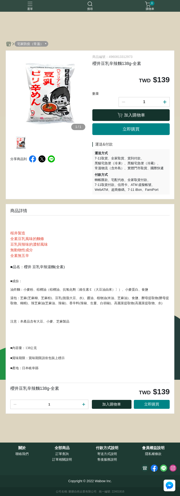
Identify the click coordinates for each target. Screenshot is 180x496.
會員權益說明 (153, 448)
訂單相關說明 (62, 459)
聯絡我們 (22, 453)
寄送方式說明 (107, 453)
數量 (95, 93)
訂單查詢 (62, 453)
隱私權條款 (153, 453)
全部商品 (62, 448)
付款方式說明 (107, 448)
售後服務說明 (107, 459)
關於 (22, 448)
